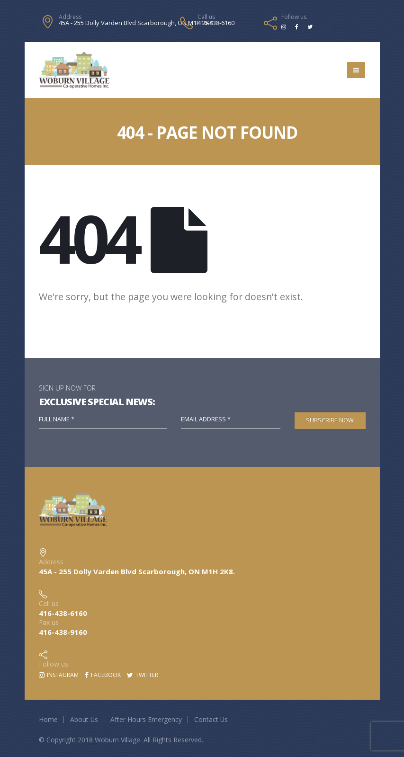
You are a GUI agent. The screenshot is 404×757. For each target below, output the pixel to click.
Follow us (293, 17)
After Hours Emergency (146, 719)
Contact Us (211, 719)
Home (48, 719)
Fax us (49, 622)
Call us (206, 17)
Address (70, 17)
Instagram (59, 675)
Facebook (103, 675)
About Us (84, 719)
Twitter (142, 675)
